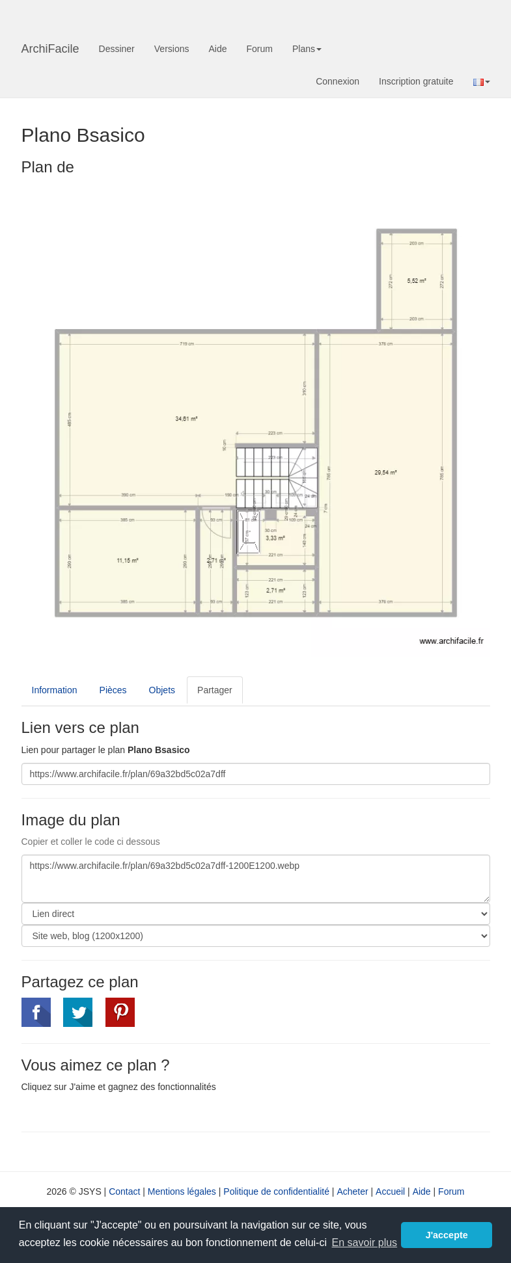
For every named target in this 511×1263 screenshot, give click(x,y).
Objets (162, 690)
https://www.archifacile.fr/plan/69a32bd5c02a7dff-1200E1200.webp (255, 879)
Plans (307, 49)
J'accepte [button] (447, 1235)
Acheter (352, 1191)
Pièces (113, 690)
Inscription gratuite (416, 81)
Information (54, 690)
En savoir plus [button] (365, 1242)
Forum (260, 49)
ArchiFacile (50, 48)
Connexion (337, 81)
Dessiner (117, 49)
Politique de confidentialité (276, 1191)
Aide (217, 49)
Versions (171, 49)
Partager (214, 690)
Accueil (390, 1191)
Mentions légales (182, 1191)
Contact (124, 1191)
